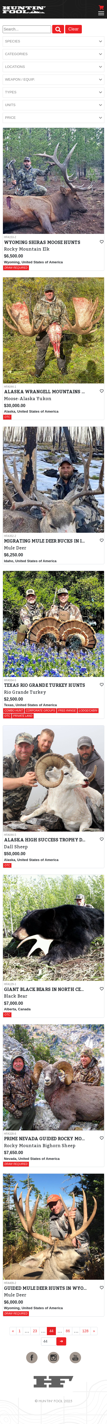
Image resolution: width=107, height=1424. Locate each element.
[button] (53, 41)
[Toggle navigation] (101, 13)
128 (85, 1331)
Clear (73, 29)
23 (35, 1331)
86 (68, 1331)
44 (51, 1331)
